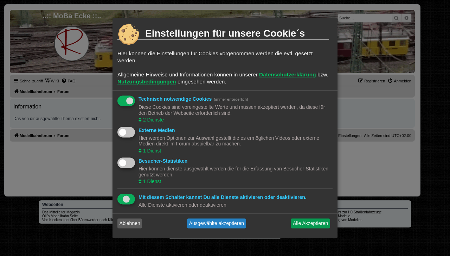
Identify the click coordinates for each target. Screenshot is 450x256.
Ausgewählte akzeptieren (216, 223)
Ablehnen (130, 223)
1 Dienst (151, 151)
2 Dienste (153, 120)
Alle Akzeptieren (310, 223)
